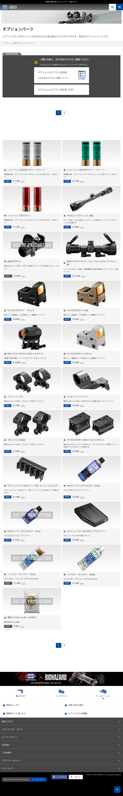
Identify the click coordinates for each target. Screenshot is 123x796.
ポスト (77, 777)
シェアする (61, 777)
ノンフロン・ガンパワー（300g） (81, 574)
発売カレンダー (13, 705)
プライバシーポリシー (11, 761)
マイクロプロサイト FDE (77, 310)
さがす (112, 7)
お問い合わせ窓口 (75, 705)
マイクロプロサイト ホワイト (79, 354)
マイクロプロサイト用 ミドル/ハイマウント (86, 440)
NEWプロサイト (14, 261)
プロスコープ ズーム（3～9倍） (80, 216)
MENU (119, 7)
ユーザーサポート (9, 737)
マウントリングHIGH (16, 440)
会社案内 (5, 745)
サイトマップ (7, 768)
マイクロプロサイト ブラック (20, 310)
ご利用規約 (6, 753)
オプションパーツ (30, 43)
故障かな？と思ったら (16, 713)
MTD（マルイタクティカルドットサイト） (25, 354)
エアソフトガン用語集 (77, 713)
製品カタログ (17, 43)
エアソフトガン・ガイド (12, 729)
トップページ (6, 43)
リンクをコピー (38, 779)
